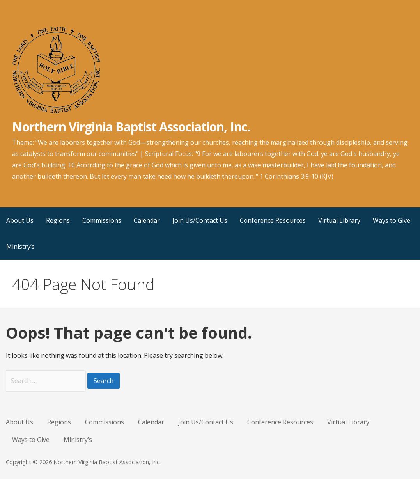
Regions (58, 220)
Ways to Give (391, 220)
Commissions (101, 220)
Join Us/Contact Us (199, 220)
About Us (20, 220)
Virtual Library (339, 220)
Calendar (147, 220)
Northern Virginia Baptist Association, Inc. (131, 126)
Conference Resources (273, 220)
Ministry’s (20, 246)
